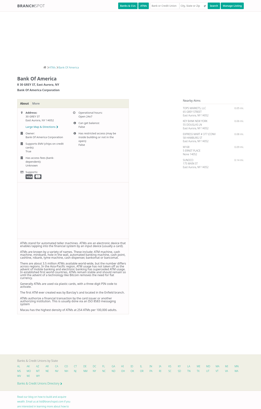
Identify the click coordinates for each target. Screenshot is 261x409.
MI (234, 366)
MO (38, 371)
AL (18, 366)
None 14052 (190, 154)
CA (58, 366)
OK (146, 371)
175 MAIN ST (190, 163)
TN (205, 371)
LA (195, 366)
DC (97, 366)
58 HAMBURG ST (192, 137)
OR (156, 371)
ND (127, 371)
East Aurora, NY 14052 (195, 115)
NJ (87, 371)
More (38, 103)
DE (87, 366)
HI (126, 366)
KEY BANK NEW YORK (195, 121)
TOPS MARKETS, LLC (194, 108)
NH (78, 371)
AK (28, 366)
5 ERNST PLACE (191, 150)
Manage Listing (232, 5)
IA (166, 366)
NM (97, 371)
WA (29, 376)
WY (58, 376)
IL (146, 366)
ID (136, 366)
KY (185, 366)
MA (225, 366)
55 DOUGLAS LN (192, 124)
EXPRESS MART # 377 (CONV (199, 134)
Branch (31, 5)
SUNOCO (188, 160)
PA (166, 371)
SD (195, 371)
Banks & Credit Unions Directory (39, 384)
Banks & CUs (128, 5)
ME (205, 366)
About (25, 103)
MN (19, 371)
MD (215, 366)
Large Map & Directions (42, 127)
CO (68, 366)
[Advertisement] (109, 37)
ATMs (143, 5)
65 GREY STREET (192, 111)
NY (107, 371)
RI (175, 371)
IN (156, 366)
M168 (186, 147)
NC (117, 371)
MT (48, 371)
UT (225, 371)
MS (29, 371)
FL (107, 366)
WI (48, 376)
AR (48, 366)
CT (77, 366)
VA (18, 376)
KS (175, 366)
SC (185, 371)
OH (137, 371)
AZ (38, 366)
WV (38, 376)
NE (58, 371)
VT (234, 371)
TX (215, 371)
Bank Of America (68, 67)
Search (214, 5)
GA (117, 366)
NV (68, 371)
